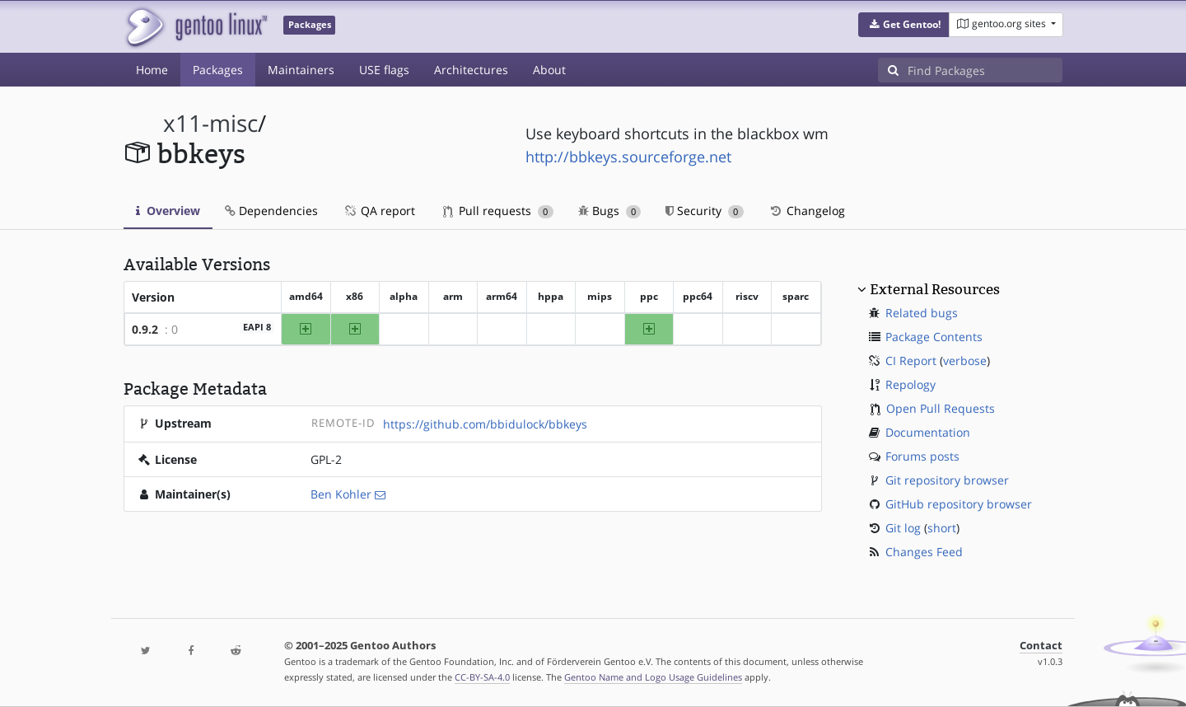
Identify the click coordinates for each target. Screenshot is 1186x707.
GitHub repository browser (958, 504)
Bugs (610, 210)
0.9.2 (145, 329)
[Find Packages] (985, 70)
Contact (1041, 646)
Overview (168, 210)
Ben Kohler (341, 494)
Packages (218, 69)
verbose (965, 360)
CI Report (910, 360)
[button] (904, 24)
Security (704, 210)
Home (152, 69)
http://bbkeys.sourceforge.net (628, 156)
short (941, 528)
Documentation (927, 432)
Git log (903, 528)
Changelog (806, 210)
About (549, 69)
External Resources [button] (935, 289)
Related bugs (921, 313)
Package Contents (934, 336)
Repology (910, 384)
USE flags (384, 69)
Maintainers (301, 69)
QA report (379, 210)
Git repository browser (947, 480)
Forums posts (922, 456)
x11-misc (210, 123)
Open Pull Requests (940, 408)
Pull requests (498, 210)
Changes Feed (924, 552)
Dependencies (271, 210)
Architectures (471, 69)
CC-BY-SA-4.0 (482, 677)
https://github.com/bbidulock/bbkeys (485, 424)
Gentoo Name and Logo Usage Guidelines (653, 677)
